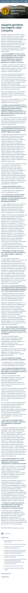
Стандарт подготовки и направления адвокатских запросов (13, 556)
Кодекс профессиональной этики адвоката (15, 544)
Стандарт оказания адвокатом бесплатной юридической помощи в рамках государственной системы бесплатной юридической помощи (15, 561)
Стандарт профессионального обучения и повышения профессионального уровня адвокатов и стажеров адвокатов (15, 551)
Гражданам (5, 577)
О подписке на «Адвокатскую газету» (13, 565)
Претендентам (6, 573)
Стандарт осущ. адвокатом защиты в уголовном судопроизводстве (13, 547)
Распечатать (6, 533)
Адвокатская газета (18, 528)
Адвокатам (4, 537)
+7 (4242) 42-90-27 (5, 1)
